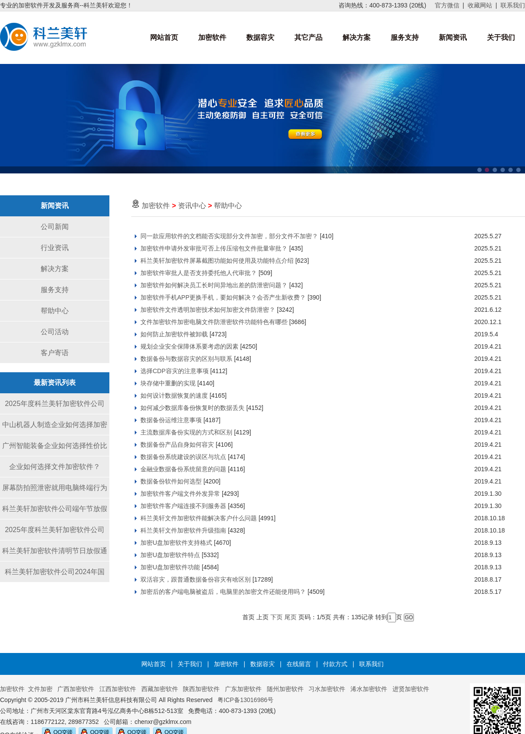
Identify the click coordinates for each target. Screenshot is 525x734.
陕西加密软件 (201, 688)
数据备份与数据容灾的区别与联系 (186, 358)
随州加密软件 (285, 688)
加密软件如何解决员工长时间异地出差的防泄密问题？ (213, 285)
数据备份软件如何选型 (171, 481)
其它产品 (308, 37)
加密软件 (212, 37)
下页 (276, 617)
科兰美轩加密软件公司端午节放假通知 (54, 512)
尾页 (290, 617)
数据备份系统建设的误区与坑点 (183, 456)
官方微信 (447, 5)
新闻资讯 (453, 37)
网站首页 (164, 37)
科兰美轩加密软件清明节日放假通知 (54, 554)
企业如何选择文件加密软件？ (54, 466)
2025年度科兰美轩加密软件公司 (55, 403)
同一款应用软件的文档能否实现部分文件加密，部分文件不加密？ (229, 236)
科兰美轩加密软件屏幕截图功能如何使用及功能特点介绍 (217, 260)
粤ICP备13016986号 (245, 699)
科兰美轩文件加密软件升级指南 (183, 530)
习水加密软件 (326, 688)
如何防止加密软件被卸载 (174, 334)
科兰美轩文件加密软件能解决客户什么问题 (198, 518)
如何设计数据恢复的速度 (174, 395)
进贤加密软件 (410, 688)
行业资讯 (55, 247)
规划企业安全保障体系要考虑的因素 (189, 346)
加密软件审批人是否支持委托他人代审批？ (198, 272)
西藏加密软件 (159, 688)
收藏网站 (480, 5)
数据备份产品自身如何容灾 (177, 444)
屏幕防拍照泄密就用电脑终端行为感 (54, 491)
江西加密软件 (117, 688)
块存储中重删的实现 (168, 383)
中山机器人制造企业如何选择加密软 (54, 428)
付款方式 (335, 663)
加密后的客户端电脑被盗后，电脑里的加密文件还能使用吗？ (223, 591)
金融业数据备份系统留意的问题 (183, 469)
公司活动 (55, 331)
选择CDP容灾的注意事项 (174, 370)
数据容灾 (260, 37)
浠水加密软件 (368, 688)
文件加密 (40, 688)
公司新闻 (55, 226)
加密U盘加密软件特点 (170, 554)
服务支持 (405, 37)
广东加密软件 (243, 688)
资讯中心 (192, 205)
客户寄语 (55, 352)
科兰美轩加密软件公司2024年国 (55, 571)
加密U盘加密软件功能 (170, 567)
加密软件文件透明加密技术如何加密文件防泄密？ (207, 309)
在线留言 (299, 663)
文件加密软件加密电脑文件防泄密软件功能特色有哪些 (213, 321)
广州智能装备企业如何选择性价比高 (54, 449)
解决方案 (357, 37)
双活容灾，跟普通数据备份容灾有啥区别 (195, 579)
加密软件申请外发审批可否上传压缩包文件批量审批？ (213, 248)
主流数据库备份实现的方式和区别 (186, 432)
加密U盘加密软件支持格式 (176, 542)
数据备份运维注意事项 (171, 419)
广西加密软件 (75, 688)
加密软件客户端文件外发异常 (180, 493)
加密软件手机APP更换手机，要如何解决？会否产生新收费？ (223, 297)
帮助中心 (55, 310)
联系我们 (512, 5)
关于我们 (501, 37)
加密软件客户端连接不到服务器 (183, 505)
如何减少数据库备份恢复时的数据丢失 (192, 407)
